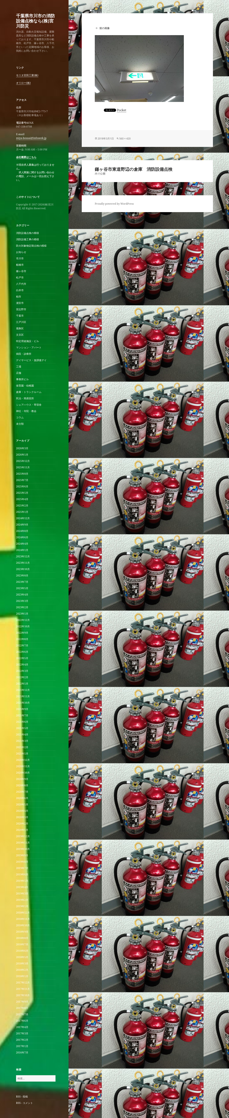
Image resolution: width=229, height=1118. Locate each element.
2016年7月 (22, 1052)
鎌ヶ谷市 (21, 271)
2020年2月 (22, 823)
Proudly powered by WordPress (114, 203)
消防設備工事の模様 (27, 239)
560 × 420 (125, 138)
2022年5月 (22, 658)
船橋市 (20, 265)
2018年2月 (22, 970)
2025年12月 (23, 461)
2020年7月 (22, 791)
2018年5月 (22, 957)
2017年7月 (22, 1014)
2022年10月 (23, 626)
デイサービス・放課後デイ (31, 360)
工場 (18, 366)
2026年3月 (22, 448)
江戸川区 (21, 322)
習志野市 (21, 309)
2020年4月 (22, 811)
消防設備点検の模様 (27, 233)
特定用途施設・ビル (27, 341)
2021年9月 (22, 709)
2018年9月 (22, 931)
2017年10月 (23, 995)
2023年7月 (22, 582)
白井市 (20, 290)
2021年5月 (22, 728)
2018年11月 (23, 919)
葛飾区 (20, 328)
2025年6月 (22, 486)
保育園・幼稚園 (25, 385)
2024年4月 (22, 543)
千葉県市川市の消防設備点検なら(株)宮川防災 (35, 21)
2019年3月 (22, 893)
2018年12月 (23, 912)
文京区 (20, 334)
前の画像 (104, 28)
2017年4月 (22, 1027)
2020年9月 (22, 779)
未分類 (20, 424)
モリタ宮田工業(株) (27, 75)
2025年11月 (23, 467)
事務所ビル (22, 379)
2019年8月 (22, 861)
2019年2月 (22, 900)
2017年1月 (22, 1046)
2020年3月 (22, 817)
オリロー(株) (23, 83)
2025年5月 (22, 493)
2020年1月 (22, 830)
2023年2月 (22, 607)
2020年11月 (23, 766)
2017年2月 (22, 1040)
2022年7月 (22, 645)
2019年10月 (23, 849)
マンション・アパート (29, 347)
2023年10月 (23, 569)
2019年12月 (23, 836)
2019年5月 (22, 881)
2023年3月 (22, 601)
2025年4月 (22, 499)
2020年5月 (22, 804)
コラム (20, 417)
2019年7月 (22, 868)
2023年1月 (22, 613)
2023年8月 (22, 575)
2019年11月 (23, 842)
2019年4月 (22, 887)
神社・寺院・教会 (26, 411)
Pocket (121, 110)
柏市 (18, 296)
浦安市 (20, 303)
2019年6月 (22, 874)
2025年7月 (22, 480)
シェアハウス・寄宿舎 (29, 404)
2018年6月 (22, 950)
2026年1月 (22, 454)
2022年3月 (22, 671)
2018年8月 (22, 938)
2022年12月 (23, 620)
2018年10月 (23, 925)
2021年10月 (23, 702)
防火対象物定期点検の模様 (31, 245)
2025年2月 (22, 505)
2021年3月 (22, 741)
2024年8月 (22, 531)
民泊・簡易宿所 (25, 398)
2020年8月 (22, 785)
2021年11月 (23, 696)
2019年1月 (22, 906)
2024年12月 (23, 518)
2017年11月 (23, 989)
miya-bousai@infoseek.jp (31, 138)
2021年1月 (22, 753)
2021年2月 (22, 747)
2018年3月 (22, 963)
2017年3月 (22, 1033)
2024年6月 (22, 537)
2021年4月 (22, 734)
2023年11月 (23, 562)
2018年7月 (22, 944)
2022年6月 (22, 652)
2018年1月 (22, 976)
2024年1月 (22, 550)
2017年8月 (22, 1008)
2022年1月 (22, 683)
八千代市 (21, 284)
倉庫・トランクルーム (29, 392)
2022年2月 (22, 677)
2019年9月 (22, 855)
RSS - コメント (24, 1103)
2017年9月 (22, 1001)
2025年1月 (22, 512)
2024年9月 (22, 524)
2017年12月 (23, 982)
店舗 (18, 373)
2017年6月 (22, 1020)
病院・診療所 (23, 354)
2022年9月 (22, 632)
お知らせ (21, 252)
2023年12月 (23, 556)
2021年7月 (22, 715)
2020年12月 (23, 760)
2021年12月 (23, 690)
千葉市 (20, 315)
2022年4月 (22, 664)
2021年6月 (22, 721)
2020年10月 (23, 772)
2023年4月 (22, 594)
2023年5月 (22, 588)
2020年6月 (22, 798)
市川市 (20, 258)
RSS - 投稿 (22, 1096)
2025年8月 (22, 473)
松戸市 (20, 277)
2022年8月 (22, 639)
